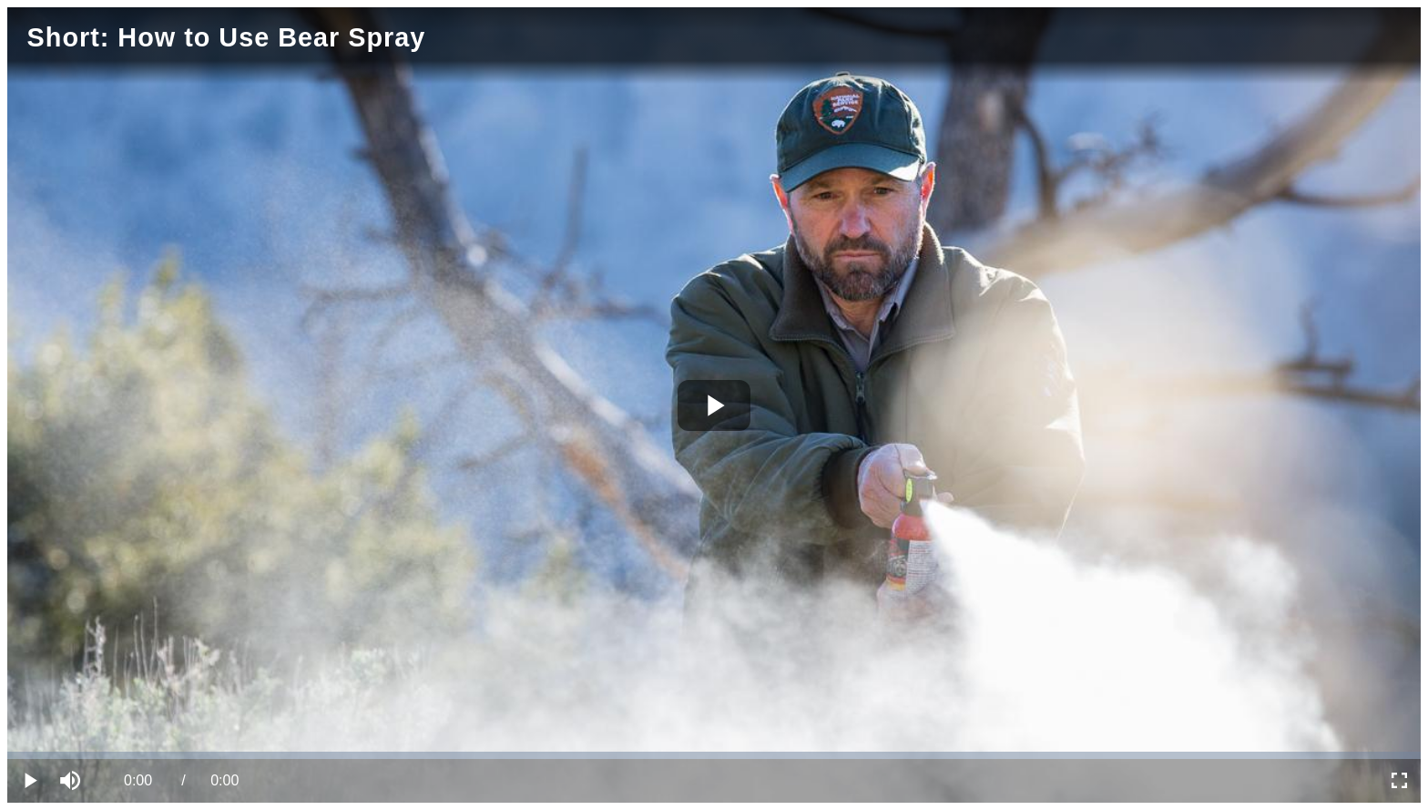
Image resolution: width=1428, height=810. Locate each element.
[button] (73, 781)
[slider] (714, 755)
